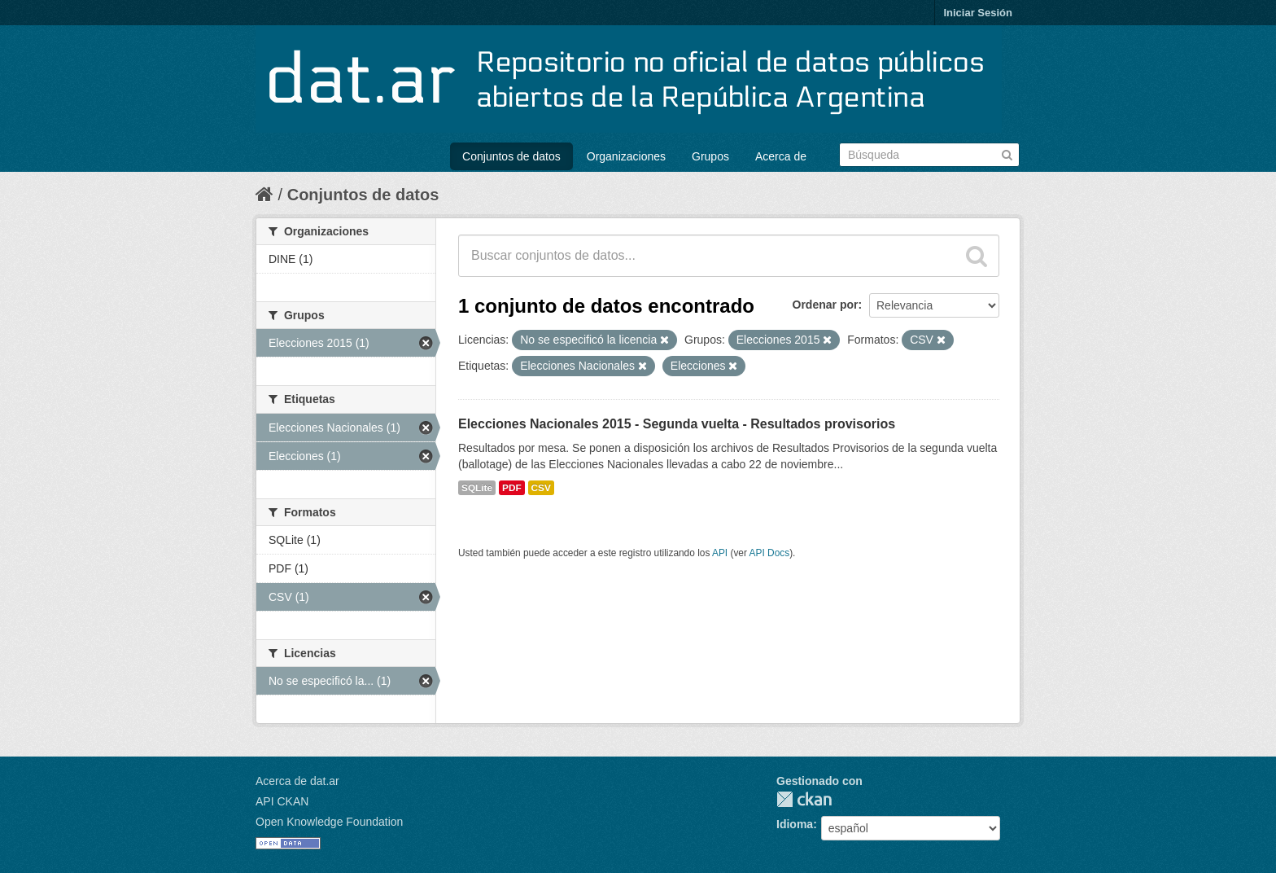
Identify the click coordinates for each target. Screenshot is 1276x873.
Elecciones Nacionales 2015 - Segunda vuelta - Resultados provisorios (676, 424)
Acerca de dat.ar (297, 780)
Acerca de (780, 156)
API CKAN (282, 801)
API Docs (769, 553)
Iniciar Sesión (977, 13)
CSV (541, 488)
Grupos (710, 156)
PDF (512, 488)
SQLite (476, 488)
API (720, 553)
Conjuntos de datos (511, 156)
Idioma (794, 824)
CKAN (804, 799)
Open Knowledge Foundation (329, 821)
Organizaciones (626, 156)
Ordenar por (826, 304)
